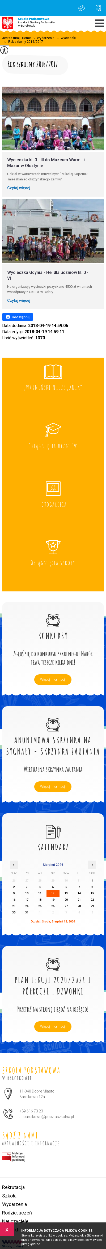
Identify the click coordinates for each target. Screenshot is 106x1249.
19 (52, 899)
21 (79, 899)
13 (66, 893)
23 (13, 906)
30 (13, 912)
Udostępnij (17, 317)
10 (26, 893)
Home (26, 38)
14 (79, 893)
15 (92, 893)
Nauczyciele (15, 1221)
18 (39, 899)
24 (26, 906)
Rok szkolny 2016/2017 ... (24, 42)
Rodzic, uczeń (17, 1213)
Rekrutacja (13, 1187)
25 (39, 906)
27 (66, 906)
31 (26, 912)
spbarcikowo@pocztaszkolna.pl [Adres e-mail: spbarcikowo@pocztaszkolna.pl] (46, 1117)
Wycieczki (65, 38)
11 (39, 893)
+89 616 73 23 (98, 8)
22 (92, 899)
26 (52, 906)
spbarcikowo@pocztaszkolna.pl (81, 8)
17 (26, 899)
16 (13, 899)
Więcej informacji (53, 679)
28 (79, 906)
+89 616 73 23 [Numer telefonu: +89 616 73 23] (31, 1111)
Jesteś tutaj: (12, 38)
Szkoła (9, 1196)
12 (52, 893)
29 (92, 906)
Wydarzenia (42, 38)
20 (66, 899)
